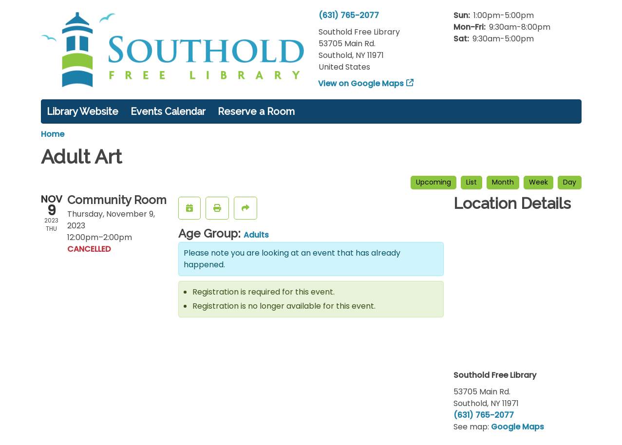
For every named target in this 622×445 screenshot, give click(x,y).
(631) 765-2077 (349, 15)
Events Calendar (168, 111)
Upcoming (433, 182)
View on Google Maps (361, 83)
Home (52, 134)
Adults (256, 235)
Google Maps (517, 426)
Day (569, 182)
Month (503, 182)
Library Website (82, 111)
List (471, 182)
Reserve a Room (256, 111)
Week (538, 182)
